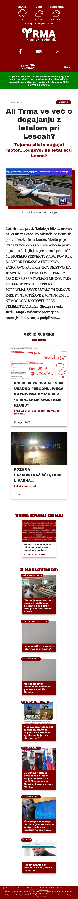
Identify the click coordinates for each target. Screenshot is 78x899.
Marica (63, 102)
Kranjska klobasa (28, 67)
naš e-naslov (43, 890)
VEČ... (66, 67)
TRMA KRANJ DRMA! (39, 515)
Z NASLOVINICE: (39, 569)
